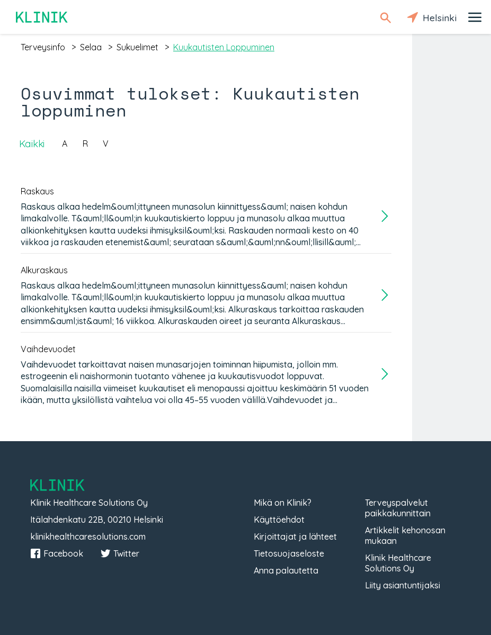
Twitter (119, 553)
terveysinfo (43, 47)
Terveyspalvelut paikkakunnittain (398, 507)
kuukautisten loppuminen (223, 47)
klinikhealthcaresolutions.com (88, 536)
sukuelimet (137, 47)
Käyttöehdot (279, 519)
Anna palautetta (286, 570)
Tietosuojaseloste (289, 553)
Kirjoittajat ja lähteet (295, 536)
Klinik (42, 17)
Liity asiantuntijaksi (402, 585)
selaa (91, 47)
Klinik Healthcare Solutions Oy (398, 563)
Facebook (56, 553)
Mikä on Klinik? (282, 502)
